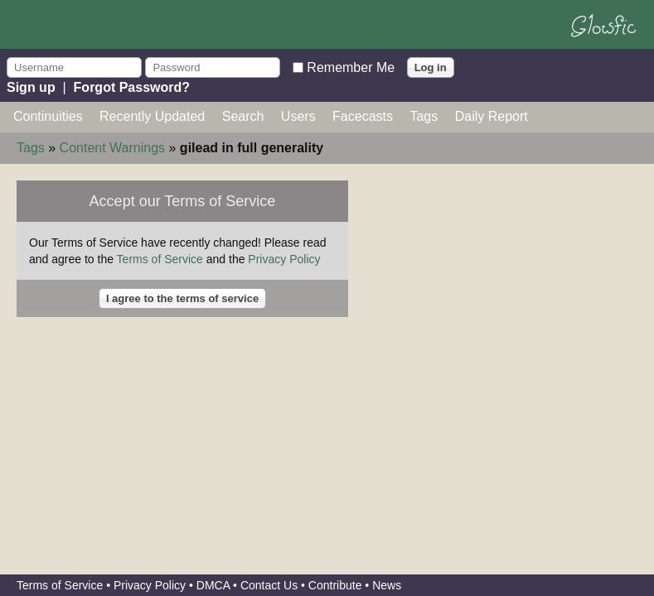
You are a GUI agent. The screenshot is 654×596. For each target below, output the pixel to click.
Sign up (31, 87)
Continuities (48, 116)
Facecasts (362, 116)
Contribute (335, 585)
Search (243, 116)
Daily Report (491, 116)
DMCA (213, 585)
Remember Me (351, 67)
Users (298, 116)
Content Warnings (112, 148)
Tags (423, 116)
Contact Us (269, 585)
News (386, 585)
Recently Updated (152, 116)
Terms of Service (160, 259)
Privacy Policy (284, 259)
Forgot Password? (132, 87)
